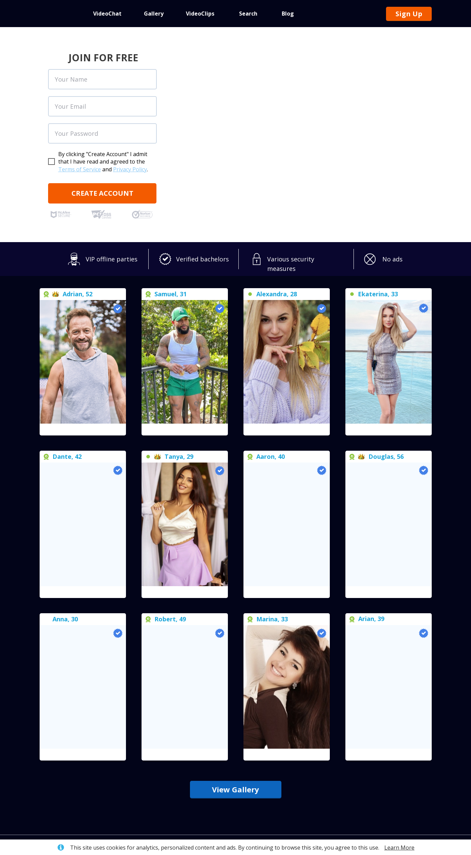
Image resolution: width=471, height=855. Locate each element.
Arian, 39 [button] (371, 619)
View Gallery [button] (235, 789)
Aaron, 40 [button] (270, 456)
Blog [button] (288, 13)
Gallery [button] (154, 13)
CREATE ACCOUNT (102, 193)
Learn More (399, 847)
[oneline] (102, 133)
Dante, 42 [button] (67, 456)
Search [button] (248, 13)
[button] (83, 429)
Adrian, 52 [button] (77, 294)
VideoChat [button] (107, 13)
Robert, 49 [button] (170, 619)
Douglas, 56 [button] (386, 456)
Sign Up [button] (408, 13)
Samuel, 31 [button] (170, 294)
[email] (102, 106)
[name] (102, 79)
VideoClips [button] (200, 13)
